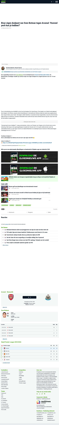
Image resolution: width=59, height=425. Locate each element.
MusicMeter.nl (50, 414)
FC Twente (3, 400)
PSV (2, 393)
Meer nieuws (5, 243)
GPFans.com (50, 413)
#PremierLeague (27, 141)
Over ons (4, 423)
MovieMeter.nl (40, 414)
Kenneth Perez (4, 381)
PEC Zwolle (3, 408)
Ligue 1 (20, 372)
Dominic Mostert (10, 66)
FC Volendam (4, 398)
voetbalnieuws (47, 371)
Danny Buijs (3, 385)
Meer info (4, 305)
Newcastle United (44, 73)
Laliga (20, 375)
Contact (14, 423)
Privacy (24, 423)
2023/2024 (31, 303)
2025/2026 (4, 325)
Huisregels (40, 423)
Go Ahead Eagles (5, 404)
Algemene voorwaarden (32, 423)
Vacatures (20, 423)
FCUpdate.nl (39, 370)
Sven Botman (19, 73)
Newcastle (18, 203)
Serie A (20, 377)
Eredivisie (21, 370)
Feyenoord (3, 391)
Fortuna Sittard (4, 402)
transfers (50, 381)
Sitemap (54, 423)
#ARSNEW (34, 141)
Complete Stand (6, 361)
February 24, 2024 (21, 143)
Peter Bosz (3, 374)
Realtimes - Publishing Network (45, 387)
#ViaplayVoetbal (18, 141)
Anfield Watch (40, 418)
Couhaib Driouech (5, 377)
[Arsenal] (11, 296)
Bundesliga (21, 374)
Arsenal (37, 73)
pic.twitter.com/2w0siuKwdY (44, 141)
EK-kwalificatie (22, 379)
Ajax (2, 395)
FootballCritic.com (51, 411)
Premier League (26, 203)
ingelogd (7, 222)
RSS (50, 423)
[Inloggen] (53, 1)
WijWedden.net (40, 416)
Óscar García (4, 375)
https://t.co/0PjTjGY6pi (8, 141)
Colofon (45, 423)
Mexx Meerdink (4, 383)
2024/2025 (4, 328)
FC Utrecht (3, 397)
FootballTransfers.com (42, 411)
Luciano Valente (4, 386)
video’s (43, 382)
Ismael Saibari (4, 379)
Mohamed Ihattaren (5, 372)
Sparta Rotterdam (5, 406)
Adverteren (10, 423)
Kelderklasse (50, 416)
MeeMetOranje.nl (51, 418)
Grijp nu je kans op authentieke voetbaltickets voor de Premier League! (22, 70)
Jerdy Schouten (4, 370)
